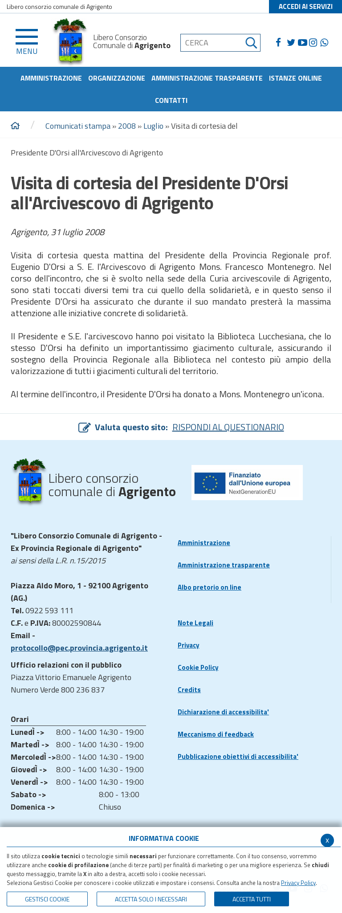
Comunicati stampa (77, 126)
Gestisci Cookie (47, 899)
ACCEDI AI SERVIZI (306, 6)
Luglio (153, 126)
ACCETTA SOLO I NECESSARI (151, 899)
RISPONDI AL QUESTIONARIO (228, 427)
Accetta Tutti (251, 899)
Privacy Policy (298, 882)
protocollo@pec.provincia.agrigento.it (79, 648)
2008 (127, 126)
